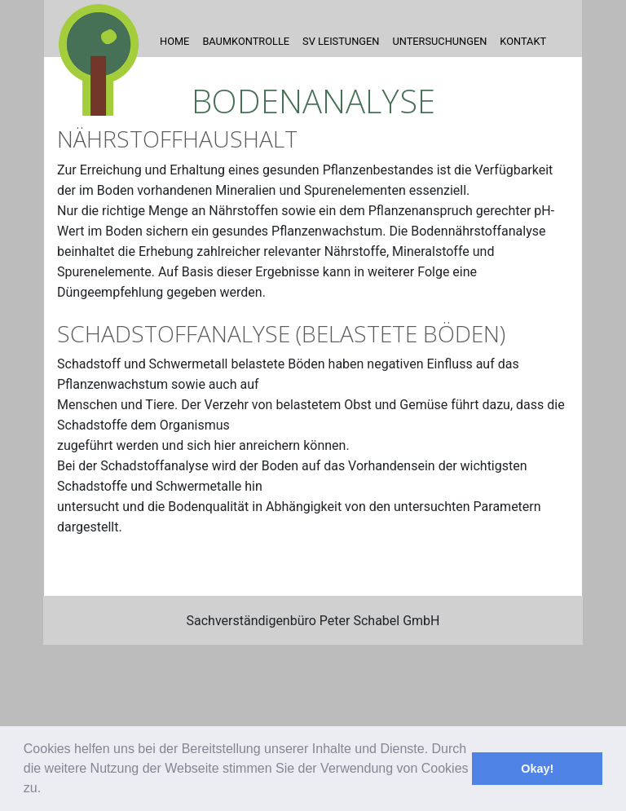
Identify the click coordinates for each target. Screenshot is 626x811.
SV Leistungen (340, 41)
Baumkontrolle (245, 41)
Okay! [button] (537, 768)
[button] (47, 789)
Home (174, 41)
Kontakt (523, 41)
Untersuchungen (439, 41)
